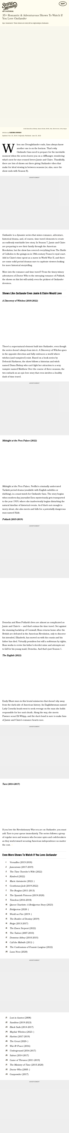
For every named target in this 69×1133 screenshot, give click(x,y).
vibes (49, 163)
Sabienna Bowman (15, 132)
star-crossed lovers (26, 159)
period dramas (24, 261)
